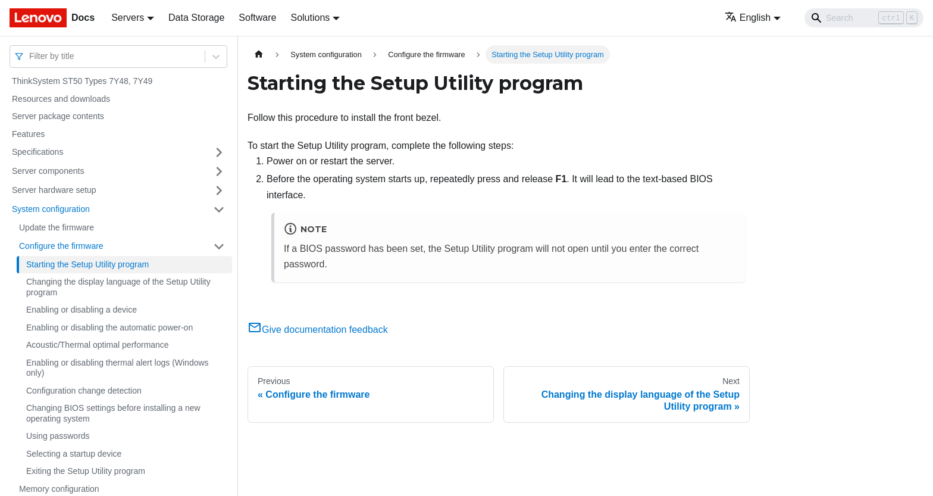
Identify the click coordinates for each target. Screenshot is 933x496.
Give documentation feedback (318, 330)
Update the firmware (56, 227)
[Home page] (259, 54)
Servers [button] (127, 18)
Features (28, 134)
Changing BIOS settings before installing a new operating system (113, 413)
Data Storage (196, 18)
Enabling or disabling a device (81, 309)
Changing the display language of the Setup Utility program (118, 287)
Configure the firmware (61, 246)
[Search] (863, 17)
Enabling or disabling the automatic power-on (109, 327)
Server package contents (58, 116)
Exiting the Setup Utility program (85, 471)
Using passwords (58, 436)
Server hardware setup (54, 190)
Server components (48, 171)
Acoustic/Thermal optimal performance (97, 345)
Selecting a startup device (73, 453)
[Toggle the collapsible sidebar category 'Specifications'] (219, 152)
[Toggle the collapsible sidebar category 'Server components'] (219, 171)
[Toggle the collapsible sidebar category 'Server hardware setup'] (219, 190)
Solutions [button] (310, 18)
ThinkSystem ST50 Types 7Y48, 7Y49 (82, 81)
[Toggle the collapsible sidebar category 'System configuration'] (219, 209)
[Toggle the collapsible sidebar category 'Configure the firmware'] (219, 246)
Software (257, 18)
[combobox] (30, 56)
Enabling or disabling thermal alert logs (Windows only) (117, 368)
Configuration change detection (84, 390)
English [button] (748, 18)
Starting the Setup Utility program (87, 264)
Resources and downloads (61, 99)
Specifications (37, 152)
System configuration (51, 209)
